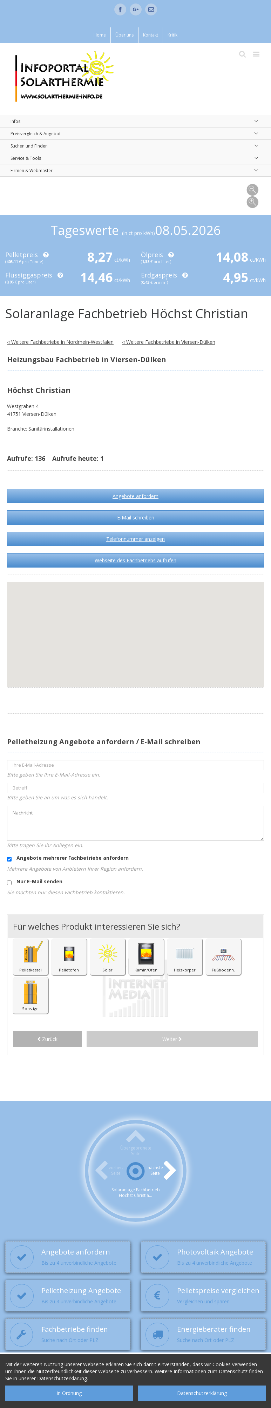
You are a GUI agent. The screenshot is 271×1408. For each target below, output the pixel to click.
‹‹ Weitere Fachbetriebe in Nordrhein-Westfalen (60, 342)
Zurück (47, 1039)
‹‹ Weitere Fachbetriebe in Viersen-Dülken (168, 342)
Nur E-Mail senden (34, 881)
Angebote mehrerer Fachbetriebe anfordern (68, 858)
